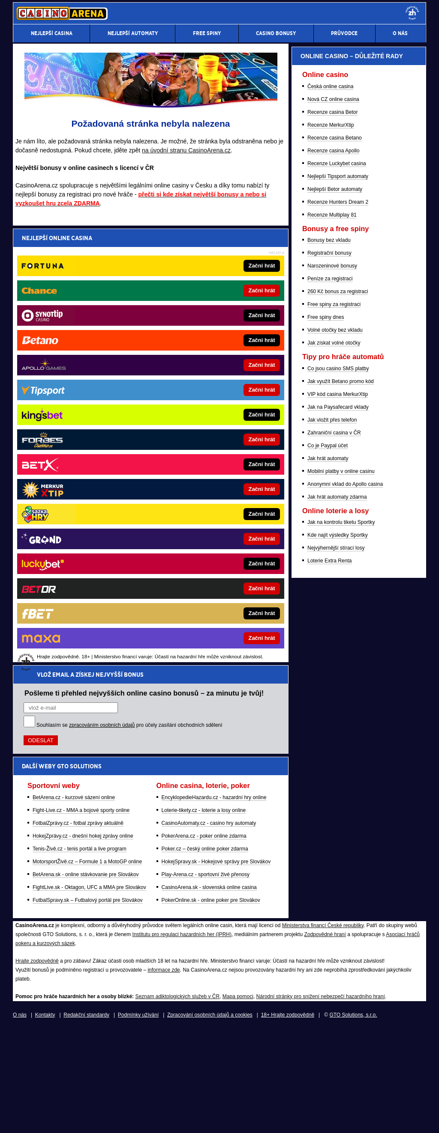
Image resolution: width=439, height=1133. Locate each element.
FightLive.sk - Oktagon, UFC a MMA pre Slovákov (89, 451)
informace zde (163, 1074)
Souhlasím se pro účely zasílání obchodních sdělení (129, 288)
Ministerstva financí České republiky (323, 1030)
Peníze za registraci (329, 723)
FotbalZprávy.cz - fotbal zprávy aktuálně (78, 387)
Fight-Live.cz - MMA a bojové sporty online (81, 374)
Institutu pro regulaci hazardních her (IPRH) (182, 1039)
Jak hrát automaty (327, 903)
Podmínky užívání (138, 1119)
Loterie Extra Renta (329, 1005)
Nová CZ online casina (333, 544)
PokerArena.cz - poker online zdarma (204, 399)
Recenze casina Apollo (333, 595)
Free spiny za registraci (334, 749)
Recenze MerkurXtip (330, 570)
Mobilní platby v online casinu (341, 916)
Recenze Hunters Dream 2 (337, 647)
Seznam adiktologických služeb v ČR (177, 1101)
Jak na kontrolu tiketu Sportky (341, 967)
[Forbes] (388, 254)
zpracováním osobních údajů (102, 288)
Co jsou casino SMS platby (338, 813)
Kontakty (45, 1119)
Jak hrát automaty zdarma (337, 942)
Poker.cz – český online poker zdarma (205, 412)
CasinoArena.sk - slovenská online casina (209, 451)
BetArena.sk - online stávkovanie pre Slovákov (85, 438)
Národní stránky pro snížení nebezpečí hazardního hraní (320, 1101)
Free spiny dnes (325, 762)
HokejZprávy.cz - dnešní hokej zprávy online (83, 399)
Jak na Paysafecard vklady (338, 852)
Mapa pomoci (238, 1101)
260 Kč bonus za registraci (337, 736)
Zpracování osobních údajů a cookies (210, 1119)
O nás (20, 1119)
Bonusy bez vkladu (329, 685)
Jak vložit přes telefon (332, 865)
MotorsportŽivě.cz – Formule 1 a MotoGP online (87, 425)
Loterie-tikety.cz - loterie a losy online (204, 374)
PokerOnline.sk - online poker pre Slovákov (211, 464)
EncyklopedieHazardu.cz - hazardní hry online (214, 361)
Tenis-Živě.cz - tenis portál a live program (79, 412)
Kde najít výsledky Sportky (337, 980)
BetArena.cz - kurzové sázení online (74, 361)
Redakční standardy (86, 1119)
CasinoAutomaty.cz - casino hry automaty (209, 387)
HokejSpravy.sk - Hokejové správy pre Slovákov (216, 425)
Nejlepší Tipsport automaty (337, 621)
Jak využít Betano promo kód (340, 826)
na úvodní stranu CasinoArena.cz (186, 150)
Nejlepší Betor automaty (334, 634)
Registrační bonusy (329, 698)
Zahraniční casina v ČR (334, 877)
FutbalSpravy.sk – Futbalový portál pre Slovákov (88, 464)
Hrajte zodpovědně (37, 1065)
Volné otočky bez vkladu (335, 775)
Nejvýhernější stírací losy (335, 993)
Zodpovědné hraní (325, 1039)
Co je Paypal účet (327, 890)
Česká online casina (330, 531)
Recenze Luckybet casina (336, 608)
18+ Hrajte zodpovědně (287, 1119)
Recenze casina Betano (334, 583)
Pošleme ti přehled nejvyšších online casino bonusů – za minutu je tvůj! (144, 256)
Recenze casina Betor (332, 557)
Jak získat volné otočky (333, 788)
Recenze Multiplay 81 (332, 660)
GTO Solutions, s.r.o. (353, 1119)
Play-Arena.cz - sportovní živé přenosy (206, 438)
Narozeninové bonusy (332, 711)
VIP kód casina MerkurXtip (337, 839)
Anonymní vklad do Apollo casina (345, 929)
